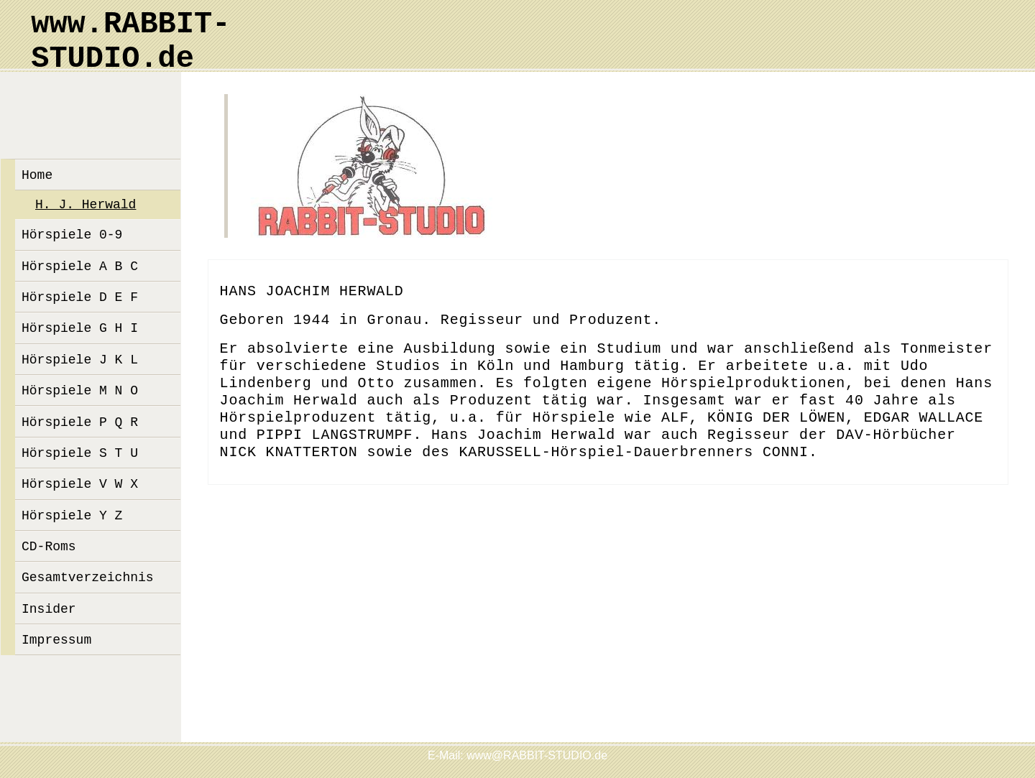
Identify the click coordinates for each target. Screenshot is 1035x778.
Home (37, 175)
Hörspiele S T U (80, 453)
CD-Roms (49, 546)
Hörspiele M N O (80, 391)
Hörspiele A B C (80, 266)
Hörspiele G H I (80, 328)
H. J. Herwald (85, 205)
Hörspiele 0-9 (72, 235)
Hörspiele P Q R (80, 422)
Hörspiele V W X (80, 484)
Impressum (56, 640)
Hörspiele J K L (80, 360)
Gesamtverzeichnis (88, 577)
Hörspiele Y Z (72, 516)
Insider (49, 609)
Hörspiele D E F (80, 297)
